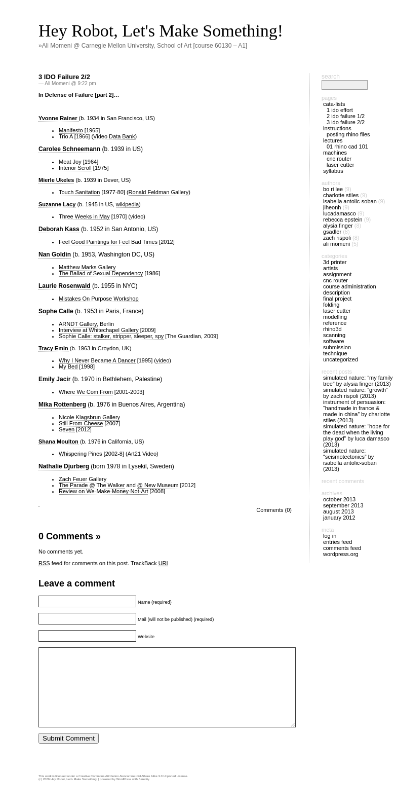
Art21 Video (142, 454)
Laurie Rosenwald (64, 285)
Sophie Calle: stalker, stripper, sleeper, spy (111, 336)
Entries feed (337, 542)
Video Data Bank (114, 136)
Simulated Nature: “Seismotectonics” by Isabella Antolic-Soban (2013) (350, 460)
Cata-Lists (334, 104)
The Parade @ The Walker (92, 485)
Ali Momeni (336, 244)
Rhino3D (332, 329)
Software (333, 341)
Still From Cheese (81, 423)
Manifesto (71, 130)
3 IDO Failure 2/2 (64, 77)
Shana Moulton (58, 441)
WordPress (124, 794)
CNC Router (339, 159)
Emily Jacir (54, 379)
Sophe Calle (55, 311)
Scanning (334, 335)
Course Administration (349, 286)
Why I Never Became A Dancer (97, 360)
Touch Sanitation (79, 192)
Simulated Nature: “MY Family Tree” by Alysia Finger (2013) (358, 381)
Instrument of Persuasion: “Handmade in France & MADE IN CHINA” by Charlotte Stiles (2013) (356, 411)
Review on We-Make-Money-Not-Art (103, 491)
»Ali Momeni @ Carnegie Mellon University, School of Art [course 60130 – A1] (142, 45)
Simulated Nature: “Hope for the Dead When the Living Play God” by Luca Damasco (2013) (356, 435)
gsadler (332, 232)
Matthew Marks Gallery (87, 267)
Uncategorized (340, 359)
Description (336, 292)
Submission (337, 347)
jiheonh (332, 207)
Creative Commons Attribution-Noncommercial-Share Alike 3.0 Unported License (132, 791)
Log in (329, 536)
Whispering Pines (80, 454)
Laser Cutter (340, 165)
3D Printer (334, 262)
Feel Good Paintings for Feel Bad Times (108, 242)
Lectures (333, 140)
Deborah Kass (59, 229)
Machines (335, 153)
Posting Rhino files (348, 134)
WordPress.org (341, 554)
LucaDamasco (339, 213)
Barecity (143, 794)
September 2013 (343, 505)
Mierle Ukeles (56, 180)
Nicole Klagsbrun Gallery (89, 417)
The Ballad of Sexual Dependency (101, 273)
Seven (66, 429)
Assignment (337, 274)
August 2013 (338, 511)
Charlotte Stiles (341, 195)
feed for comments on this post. (83, 563)
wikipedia (127, 204)
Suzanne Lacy (56, 204)
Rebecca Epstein (343, 219)
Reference (334, 323)
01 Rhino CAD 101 (347, 146)
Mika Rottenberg (62, 404)
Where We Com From (86, 392)
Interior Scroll (75, 168)
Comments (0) (274, 510)
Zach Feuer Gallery (82, 479)
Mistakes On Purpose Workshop (99, 299)
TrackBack (149, 563)
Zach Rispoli (337, 238)
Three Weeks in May (84, 216)
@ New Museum (157, 485)
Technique (335, 353)
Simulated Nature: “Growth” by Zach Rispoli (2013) (355, 393)
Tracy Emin (53, 348)
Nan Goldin (54, 254)
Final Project (337, 299)
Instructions (337, 128)
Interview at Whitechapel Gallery (99, 330)
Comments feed (342, 548)
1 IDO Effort (340, 110)
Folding (331, 305)
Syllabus (333, 171)
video (136, 216)
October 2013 (339, 499)
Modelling (335, 317)
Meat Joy (70, 162)
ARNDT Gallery (78, 324)
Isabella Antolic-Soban (350, 201)
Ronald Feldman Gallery (159, 192)
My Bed (68, 366)
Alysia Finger (338, 226)
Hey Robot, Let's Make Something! (160, 30)
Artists (330, 268)
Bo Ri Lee (333, 189)
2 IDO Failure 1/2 (346, 116)
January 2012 (339, 517)
